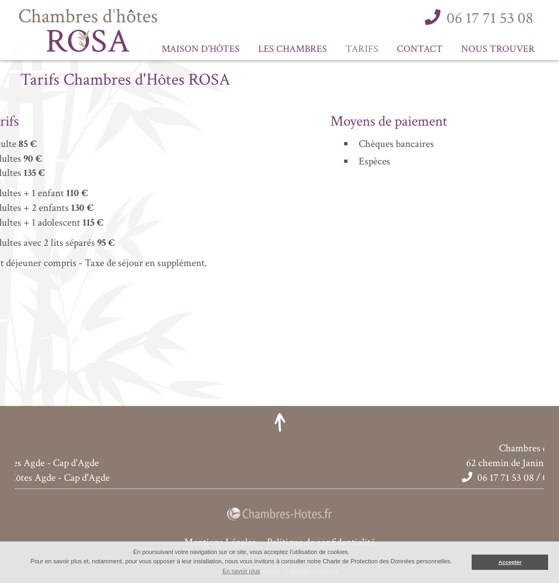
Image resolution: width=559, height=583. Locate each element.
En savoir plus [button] (241, 571)
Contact (420, 49)
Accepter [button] (509, 562)
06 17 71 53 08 (490, 18)
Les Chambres (292, 49)
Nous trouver (498, 49)
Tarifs (362, 49)
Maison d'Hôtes (201, 49)
